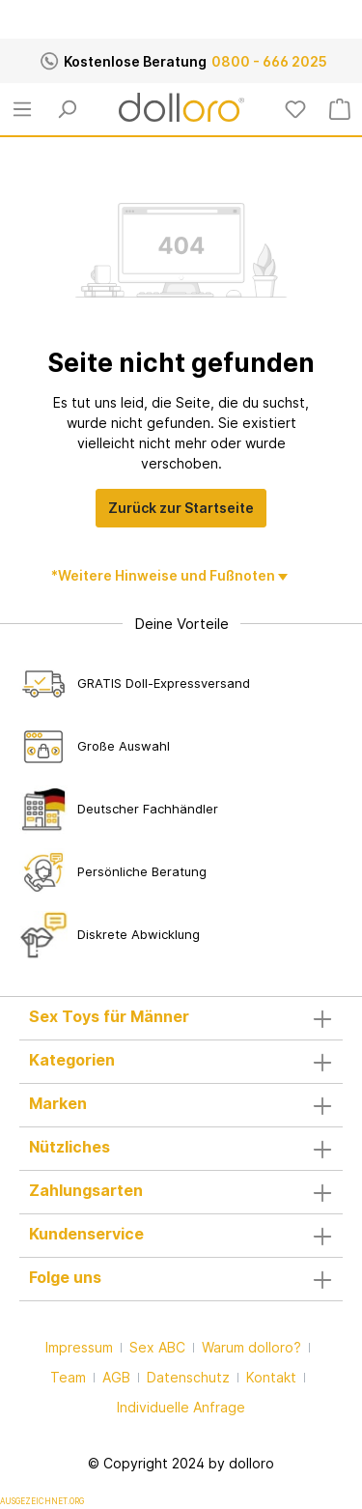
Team (68, 1377)
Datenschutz (188, 1377)
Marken (58, 1103)
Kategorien (72, 1059)
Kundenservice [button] (181, 1235)
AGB (116, 1377)
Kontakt (271, 1377)
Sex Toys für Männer (109, 1016)
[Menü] (22, 109)
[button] (181, 1018)
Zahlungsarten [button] (181, 1192)
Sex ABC (157, 1347)
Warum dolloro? (251, 1347)
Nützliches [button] (181, 1148)
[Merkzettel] (295, 109)
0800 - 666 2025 (269, 61)
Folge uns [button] (181, 1279)
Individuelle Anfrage (181, 1407)
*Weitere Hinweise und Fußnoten (164, 575)
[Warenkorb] (340, 109)
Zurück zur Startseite (181, 507)
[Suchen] (66, 109)
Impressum (79, 1347)
